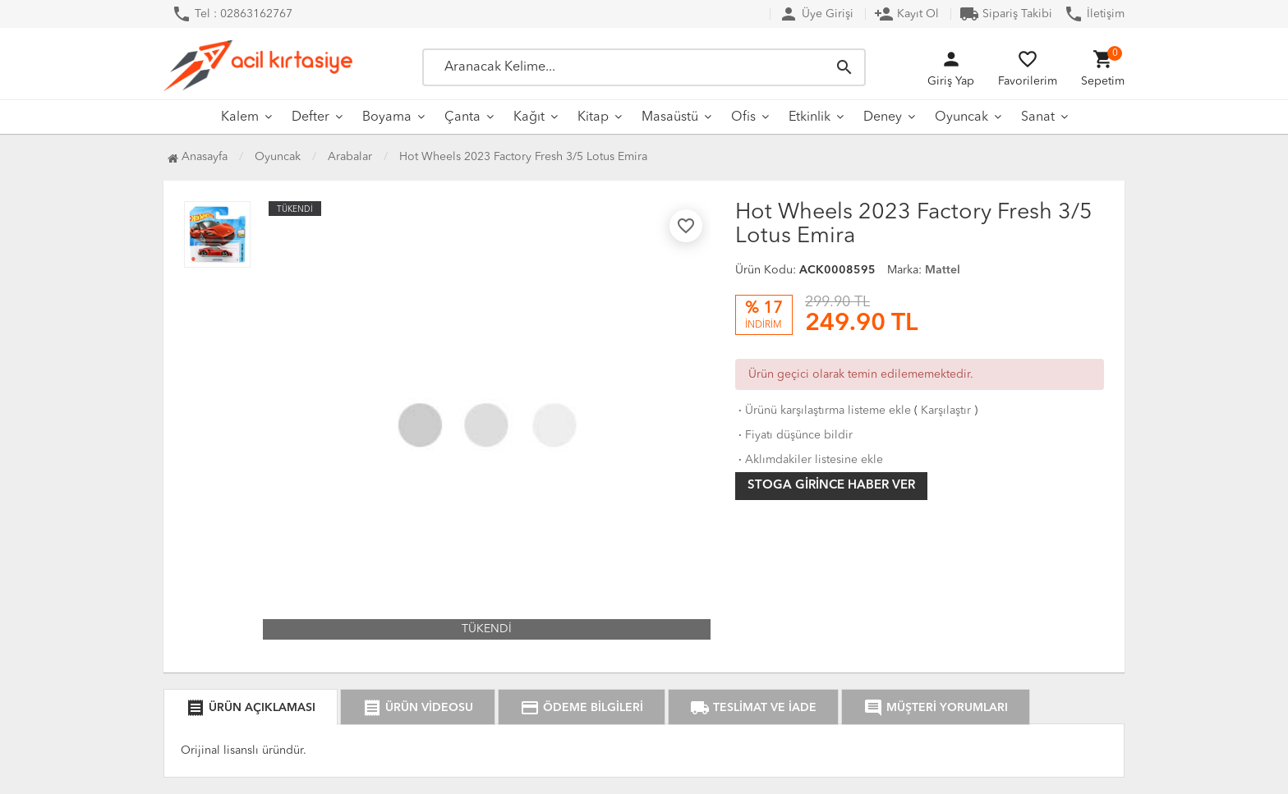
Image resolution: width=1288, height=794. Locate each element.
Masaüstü (670, 117)
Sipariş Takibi (1005, 14)
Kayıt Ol (906, 14)
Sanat (1038, 117)
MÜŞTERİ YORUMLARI (935, 708)
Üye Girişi (816, 14)
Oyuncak (961, 117)
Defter (310, 117)
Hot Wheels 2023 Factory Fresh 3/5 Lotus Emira (523, 157)
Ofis (743, 117)
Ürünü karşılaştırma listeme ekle (823, 410)
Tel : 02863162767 (232, 14)
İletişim (1094, 14)
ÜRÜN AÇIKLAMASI (250, 708)
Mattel (942, 270)
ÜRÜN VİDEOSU (417, 708)
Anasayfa (198, 157)
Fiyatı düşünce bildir (794, 435)
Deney (882, 117)
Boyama (387, 117)
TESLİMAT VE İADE (753, 708)
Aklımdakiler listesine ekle (809, 460)
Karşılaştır (946, 410)
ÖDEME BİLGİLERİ (581, 708)
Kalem (240, 117)
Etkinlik (809, 117)
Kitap (593, 117)
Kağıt (529, 117)
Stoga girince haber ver (831, 486)
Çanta (462, 117)
